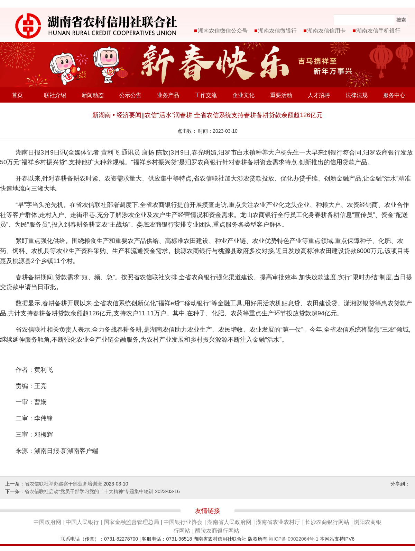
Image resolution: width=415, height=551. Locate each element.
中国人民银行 (82, 522)
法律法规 (356, 95)
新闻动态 (93, 95)
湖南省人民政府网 (229, 522)
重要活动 (281, 95)
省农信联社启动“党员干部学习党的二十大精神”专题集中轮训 (89, 491)
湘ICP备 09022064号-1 (294, 539)
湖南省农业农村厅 (278, 522)
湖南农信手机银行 (378, 31)
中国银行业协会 (183, 522)
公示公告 (130, 95)
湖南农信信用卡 (326, 31)
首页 (17, 95)
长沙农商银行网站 (327, 522)
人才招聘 (319, 95)
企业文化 (243, 95)
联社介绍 (55, 95)
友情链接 (207, 510)
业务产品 (168, 95)
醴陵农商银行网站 (217, 531)
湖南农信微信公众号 (223, 31)
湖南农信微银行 (277, 31)
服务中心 (394, 95)
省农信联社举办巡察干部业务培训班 (63, 484)
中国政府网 (47, 522)
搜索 (401, 20)
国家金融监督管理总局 (131, 522)
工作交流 (206, 95)
